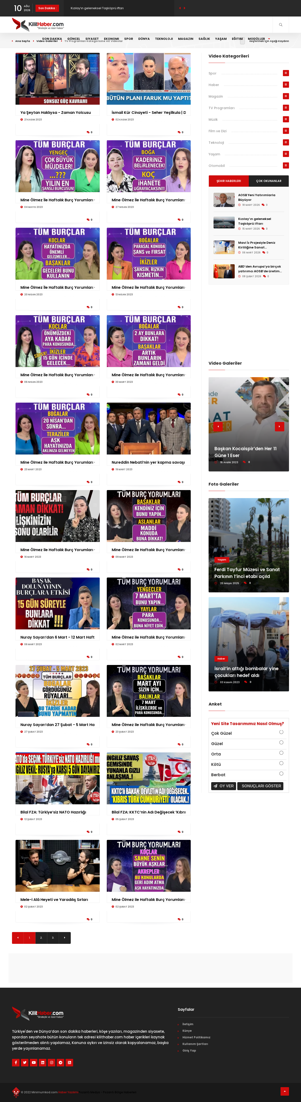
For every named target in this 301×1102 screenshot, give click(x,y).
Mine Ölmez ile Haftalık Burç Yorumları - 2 (59, 462)
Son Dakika (52, 39)
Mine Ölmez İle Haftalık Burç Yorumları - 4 (60, 200)
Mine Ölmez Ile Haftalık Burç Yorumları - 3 (151, 375)
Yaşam (221, 39)
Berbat (218, 775)
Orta (216, 754)
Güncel (73, 39)
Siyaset (92, 39)
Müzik (213, 119)
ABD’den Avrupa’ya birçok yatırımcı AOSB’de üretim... (260, 268)
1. (29, 938)
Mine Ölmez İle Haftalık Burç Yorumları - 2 (151, 200)
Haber (214, 85)
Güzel (217, 744)
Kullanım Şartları (195, 1044)
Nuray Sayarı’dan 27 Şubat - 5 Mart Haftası (61, 724)
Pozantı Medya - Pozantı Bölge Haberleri (107, 1092)
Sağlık (204, 39)
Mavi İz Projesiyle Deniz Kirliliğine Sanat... (256, 245)
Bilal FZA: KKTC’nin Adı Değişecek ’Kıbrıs (149, 812)
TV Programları (222, 108)
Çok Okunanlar (268, 181)
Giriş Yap (189, 1050)
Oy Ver (224, 786)
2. (41, 938)
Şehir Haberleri (229, 181)
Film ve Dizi (217, 131)
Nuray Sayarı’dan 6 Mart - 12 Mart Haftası (60, 637)
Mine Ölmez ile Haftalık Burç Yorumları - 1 (59, 550)
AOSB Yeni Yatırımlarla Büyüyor (94, 8)
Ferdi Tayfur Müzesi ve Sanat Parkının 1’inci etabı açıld (247, 573)
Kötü (216, 764)
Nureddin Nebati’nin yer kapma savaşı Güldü (154, 462)
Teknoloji (164, 39)
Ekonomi (111, 39)
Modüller (259, 39)
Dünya (144, 39)
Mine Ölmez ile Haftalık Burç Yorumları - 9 (151, 550)
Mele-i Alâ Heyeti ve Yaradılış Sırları (54, 899)
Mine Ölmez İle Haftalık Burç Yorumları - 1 (151, 287)
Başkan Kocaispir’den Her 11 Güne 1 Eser (245, 452)
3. (53, 938)
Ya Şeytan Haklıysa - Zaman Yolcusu (55, 112)
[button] (218, 426)
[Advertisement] (249, 322)
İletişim (187, 1024)
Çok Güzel (221, 733)
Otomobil (217, 165)
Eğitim (237, 39)
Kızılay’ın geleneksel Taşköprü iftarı (254, 221)
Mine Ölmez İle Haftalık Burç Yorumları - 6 (59, 375)
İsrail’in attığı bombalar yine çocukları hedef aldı (246, 672)
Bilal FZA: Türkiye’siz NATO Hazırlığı (53, 812)
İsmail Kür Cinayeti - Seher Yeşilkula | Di (149, 112)
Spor (128, 39)
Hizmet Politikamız (196, 1037)
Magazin (185, 39)
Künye (187, 1031)
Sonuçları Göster (261, 786)
